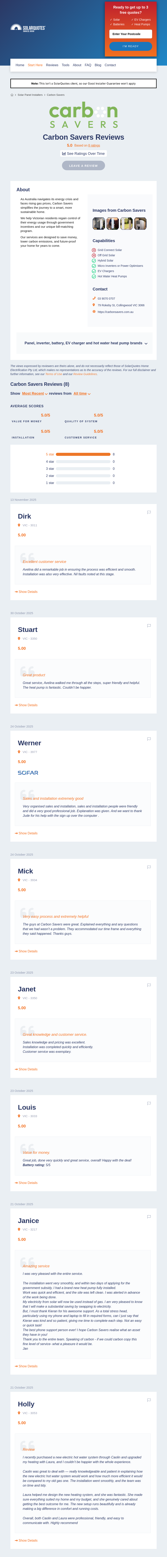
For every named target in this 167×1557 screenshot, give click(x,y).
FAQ (88, 65)
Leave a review (83, 165)
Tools (65, 65)
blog (98, 65)
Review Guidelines (85, 374)
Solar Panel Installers (30, 94)
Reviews (52, 65)
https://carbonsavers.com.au (115, 312)
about (77, 65)
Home (11, 95)
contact (110, 65)
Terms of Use (53, 374)
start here (35, 65)
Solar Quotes (28, 28)
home (20, 65)
